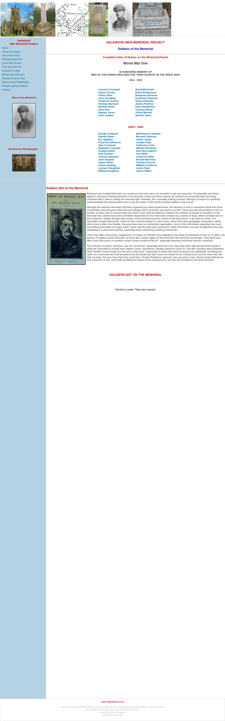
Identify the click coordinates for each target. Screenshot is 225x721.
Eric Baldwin (105, 139)
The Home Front (11, 55)
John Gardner (106, 159)
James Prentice (144, 103)
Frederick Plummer (146, 98)
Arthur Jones (143, 139)
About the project (11, 51)
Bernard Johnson (146, 136)
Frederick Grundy (108, 101)
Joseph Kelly (143, 142)
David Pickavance (145, 92)
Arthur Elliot (105, 95)
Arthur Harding (107, 165)
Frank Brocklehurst (109, 142)
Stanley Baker (106, 136)
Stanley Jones (106, 112)
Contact (6, 89)
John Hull (103, 109)
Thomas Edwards (108, 156)
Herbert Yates (143, 115)
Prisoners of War (11, 70)
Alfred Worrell (143, 112)
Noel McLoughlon (146, 150)
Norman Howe (106, 106)
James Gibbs (106, 162)
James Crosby (106, 92)
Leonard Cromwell (109, 89)
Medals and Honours (13, 74)
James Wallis (143, 170)
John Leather (106, 115)
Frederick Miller (145, 156)
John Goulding (107, 98)
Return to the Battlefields (15, 82)
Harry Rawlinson (145, 106)
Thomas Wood (143, 109)
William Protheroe (146, 165)
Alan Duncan (105, 153)
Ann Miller (142, 153)
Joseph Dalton (106, 150)
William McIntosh (146, 148)
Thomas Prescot (145, 162)
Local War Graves (12, 63)
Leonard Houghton (109, 168)
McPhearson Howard (148, 133)
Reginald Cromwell (109, 148)
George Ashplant (108, 133)
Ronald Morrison (146, 159)
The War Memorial (12, 59)
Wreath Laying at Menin (15, 85)
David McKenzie (144, 89)
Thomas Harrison (108, 103)
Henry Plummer (144, 101)
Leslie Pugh (143, 168)
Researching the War (13, 78)
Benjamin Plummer (146, 95)
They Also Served (11, 66)
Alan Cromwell (106, 145)
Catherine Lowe (145, 145)
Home (5, 47)
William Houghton (108, 170)
